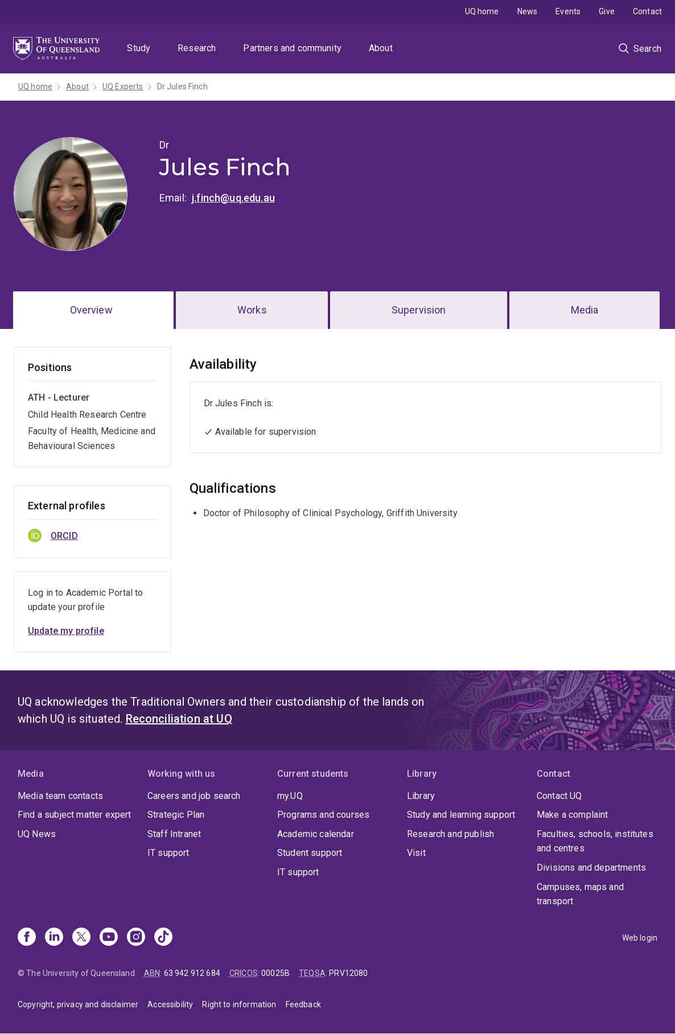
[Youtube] (109, 938)
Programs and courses (323, 814)
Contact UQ (559, 795)
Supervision (419, 310)
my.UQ (290, 795)
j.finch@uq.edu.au (233, 198)
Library (421, 795)
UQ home (482, 11)
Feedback (303, 1004)
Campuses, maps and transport (580, 894)
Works (252, 310)
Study (138, 48)
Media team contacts (60, 795)
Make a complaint (572, 814)
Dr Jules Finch (182, 86)
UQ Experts (122, 86)
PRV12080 (348, 973)
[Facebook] (27, 938)
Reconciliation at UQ (179, 719)
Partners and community (292, 48)
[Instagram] (136, 938)
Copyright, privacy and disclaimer (78, 1004)
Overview (91, 310)
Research (197, 48)
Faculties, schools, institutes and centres (595, 841)
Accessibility (170, 1004)
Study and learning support (461, 814)
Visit (416, 852)
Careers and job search (194, 795)
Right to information (239, 1004)
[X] (81, 938)
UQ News (37, 834)
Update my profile (66, 630)
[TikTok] (163, 938)
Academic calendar (315, 834)
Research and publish (450, 834)
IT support (168, 852)
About (381, 48)
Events (568, 11)
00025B (275, 973)
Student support (309, 852)
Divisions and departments (591, 867)
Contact (647, 11)
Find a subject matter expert (74, 814)
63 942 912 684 (192, 973)
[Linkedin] (54, 938)
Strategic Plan (175, 814)
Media (585, 310)
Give (607, 11)
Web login (639, 937)
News (527, 11)
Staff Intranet (174, 834)
